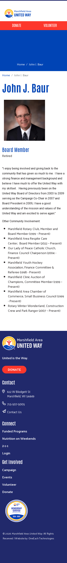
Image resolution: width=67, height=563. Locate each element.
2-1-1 (5, 445)
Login (6, 453)
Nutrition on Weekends (19, 438)
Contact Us (14, 412)
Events (7, 477)
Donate (16, 25)
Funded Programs (14, 431)
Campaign (9, 469)
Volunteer (50, 25)
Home (21, 64)
